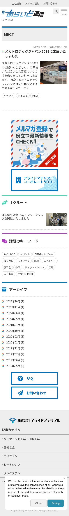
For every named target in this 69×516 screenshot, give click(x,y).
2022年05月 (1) (15, 319)
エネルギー (50, 260)
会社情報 (16, 3)
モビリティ (24, 260)
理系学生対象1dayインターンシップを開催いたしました (22, 216)
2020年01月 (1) (15, 342)
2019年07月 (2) (15, 354)
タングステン (12, 473)
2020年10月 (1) (15, 331)
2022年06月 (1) (15, 313)
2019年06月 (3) (15, 360)
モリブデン (10, 456)
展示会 (7, 267)
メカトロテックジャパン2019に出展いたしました (35, 53)
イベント (8, 95)
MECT (35, 95)
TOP (4, 19)
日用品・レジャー (43, 254)
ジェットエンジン (34, 267)
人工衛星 (8, 274)
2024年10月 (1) (15, 301)
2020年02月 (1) (15, 336)
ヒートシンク (12, 464)
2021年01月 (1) (15, 325)
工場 (51, 267)
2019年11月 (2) (15, 348)
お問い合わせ (50, 3)
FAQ (29, 378)
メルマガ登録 (32, 3)
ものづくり (10, 254)
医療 (36, 260)
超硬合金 (9, 447)
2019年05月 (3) (15, 366)
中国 (17, 267)
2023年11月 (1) (15, 307)
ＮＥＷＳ (23, 95)
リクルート (18, 202)
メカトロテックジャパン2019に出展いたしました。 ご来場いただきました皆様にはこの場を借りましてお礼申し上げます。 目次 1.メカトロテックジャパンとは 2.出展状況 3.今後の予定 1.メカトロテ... (20, 75)
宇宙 (20, 274)
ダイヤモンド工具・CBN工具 (22, 439)
